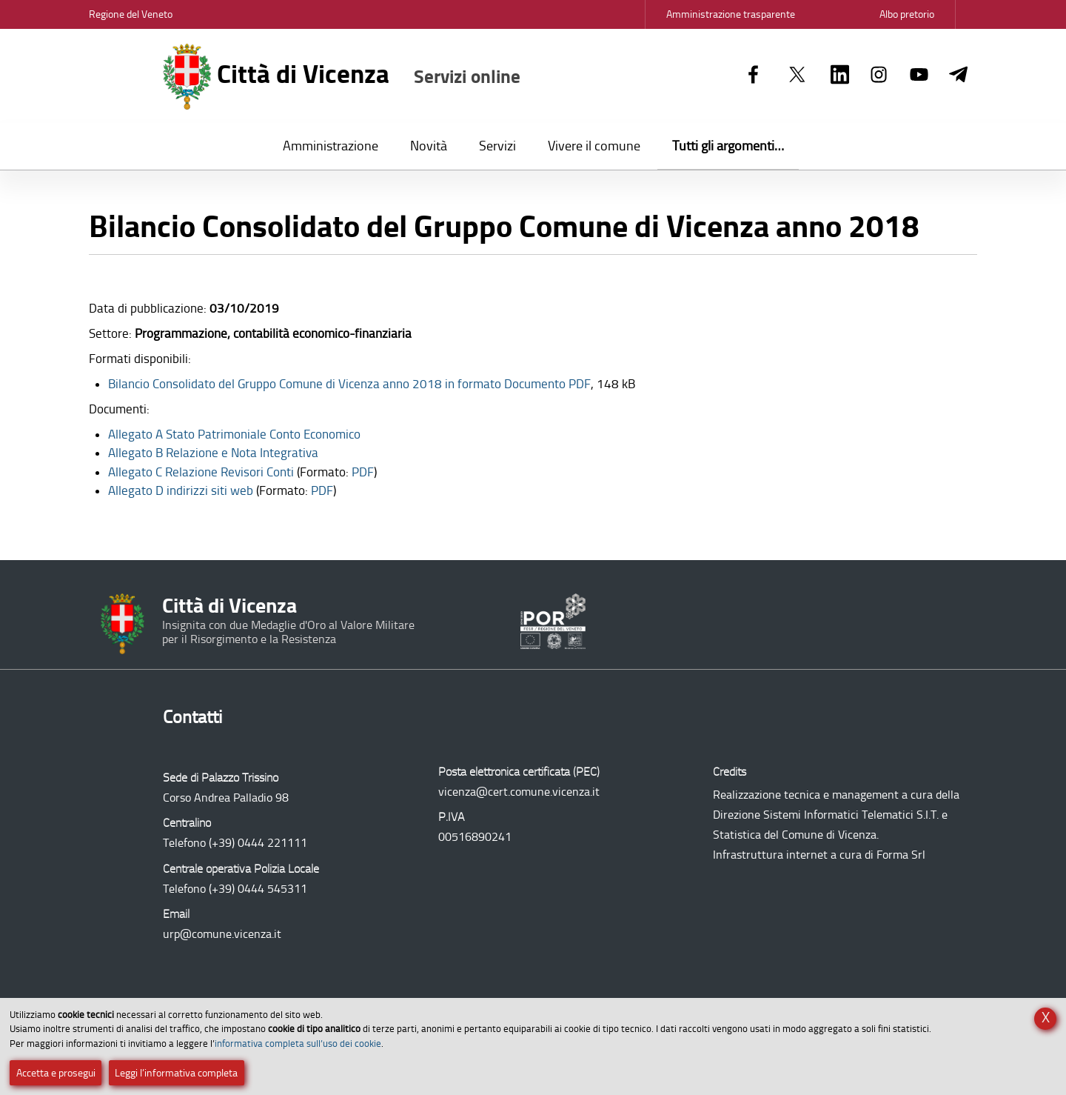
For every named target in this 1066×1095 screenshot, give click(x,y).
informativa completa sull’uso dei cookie (298, 1043)
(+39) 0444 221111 (258, 843)
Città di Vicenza (341, 77)
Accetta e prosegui (55, 1073)
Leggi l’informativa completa (176, 1073)
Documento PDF (349, 383)
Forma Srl (900, 855)
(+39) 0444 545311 (258, 889)
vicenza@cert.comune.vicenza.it (519, 792)
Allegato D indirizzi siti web (180, 490)
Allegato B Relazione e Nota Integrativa (213, 452)
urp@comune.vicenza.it (222, 934)
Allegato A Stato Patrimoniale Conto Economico (234, 434)
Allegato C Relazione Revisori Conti (201, 472)
